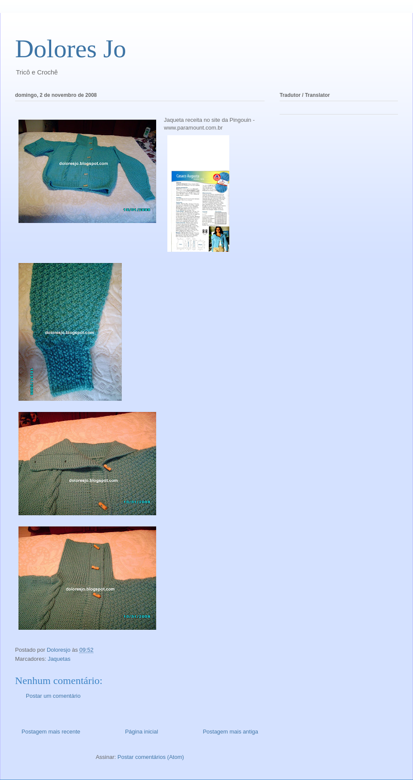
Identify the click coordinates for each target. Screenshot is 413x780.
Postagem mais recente (51, 731)
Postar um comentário (53, 696)
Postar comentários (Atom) (150, 757)
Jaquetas (59, 659)
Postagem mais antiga (230, 731)
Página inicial (141, 731)
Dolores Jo (70, 48)
